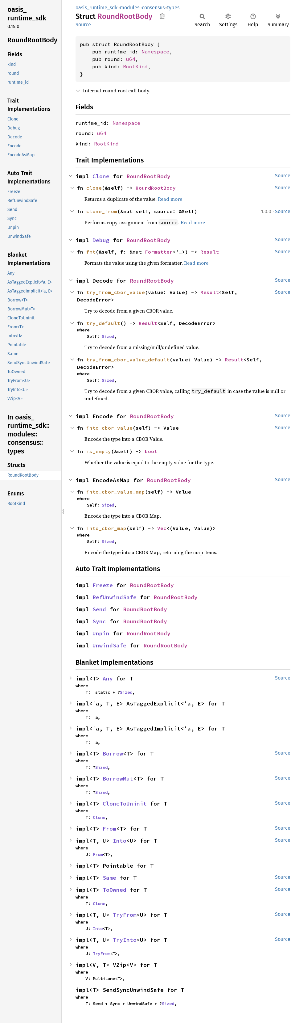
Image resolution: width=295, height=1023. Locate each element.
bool (151, 451)
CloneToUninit (125, 803)
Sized (108, 336)
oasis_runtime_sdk (96, 8)
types (173, 8)
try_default (103, 323)
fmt (91, 252)
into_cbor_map (106, 528)
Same (109, 877)
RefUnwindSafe (114, 597)
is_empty (98, 451)
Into (119, 840)
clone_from (101, 211)
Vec (161, 528)
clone (94, 188)
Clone (100, 176)
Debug (100, 240)
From (109, 828)
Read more (170, 199)
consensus (153, 8)
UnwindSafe (109, 645)
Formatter (159, 252)
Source (83, 24)
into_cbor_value (109, 428)
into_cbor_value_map (115, 492)
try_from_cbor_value (115, 292)
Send (99, 609)
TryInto (125, 939)
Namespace (155, 51)
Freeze (102, 585)
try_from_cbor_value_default (128, 359)
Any (108, 678)
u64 (130, 59)
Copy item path (162, 16)
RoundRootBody (148, 176)
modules (129, 8)
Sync (99, 621)
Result (209, 252)
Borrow (113, 753)
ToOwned (114, 889)
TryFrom (125, 914)
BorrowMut (118, 778)
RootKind (135, 66)
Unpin (100, 633)
